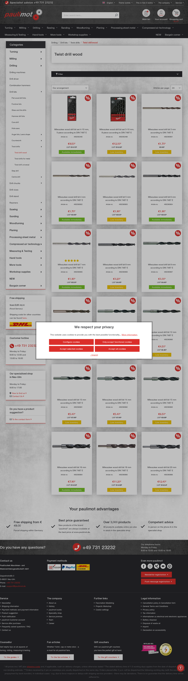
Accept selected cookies (71, 349)
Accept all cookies (117, 349)
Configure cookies (71, 342)
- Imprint (94, 355)
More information (129, 334)
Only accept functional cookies (117, 342)
